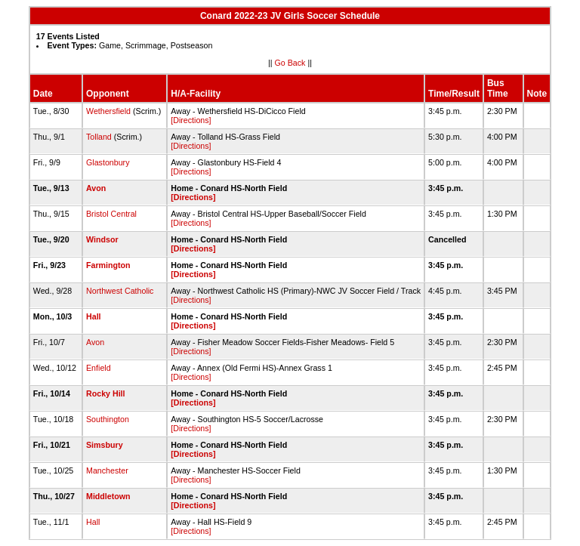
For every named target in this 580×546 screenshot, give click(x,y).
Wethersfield (108, 111)
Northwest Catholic (119, 290)
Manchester (107, 470)
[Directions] (191, 120)
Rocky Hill (105, 393)
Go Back (290, 62)
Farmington (108, 265)
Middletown (108, 496)
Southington (107, 419)
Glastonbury (107, 162)
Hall (93, 316)
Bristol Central (111, 213)
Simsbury (104, 444)
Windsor (102, 239)
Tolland (99, 136)
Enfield (98, 367)
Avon (96, 188)
